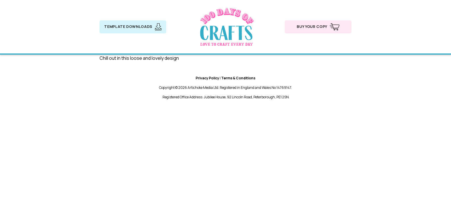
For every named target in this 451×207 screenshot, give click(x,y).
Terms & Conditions (238, 78)
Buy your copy (318, 26)
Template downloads (132, 26)
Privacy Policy (207, 78)
